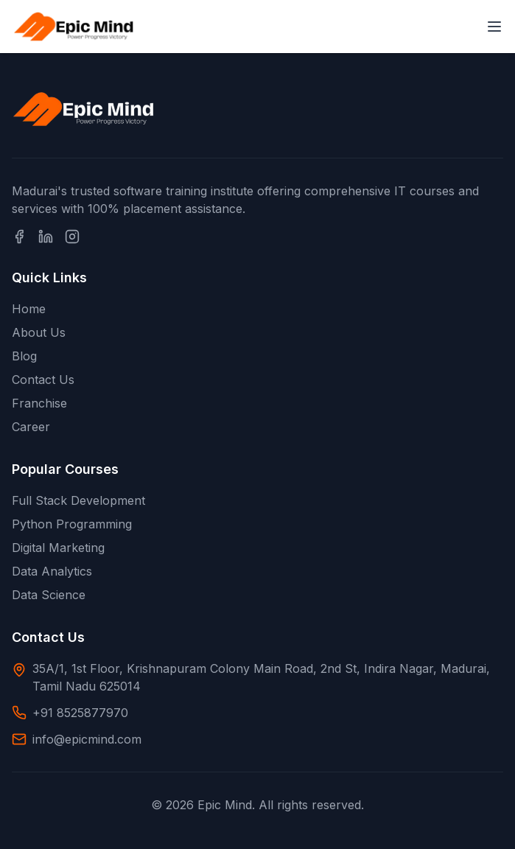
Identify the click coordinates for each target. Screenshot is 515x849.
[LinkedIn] (45, 236)
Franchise (39, 403)
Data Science (48, 594)
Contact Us (43, 379)
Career (31, 426)
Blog (24, 356)
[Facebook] (19, 236)
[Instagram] (72, 236)
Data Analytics (52, 571)
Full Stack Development (78, 500)
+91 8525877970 (80, 712)
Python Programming (72, 524)
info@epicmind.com (86, 739)
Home (29, 308)
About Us (39, 332)
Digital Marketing (58, 547)
